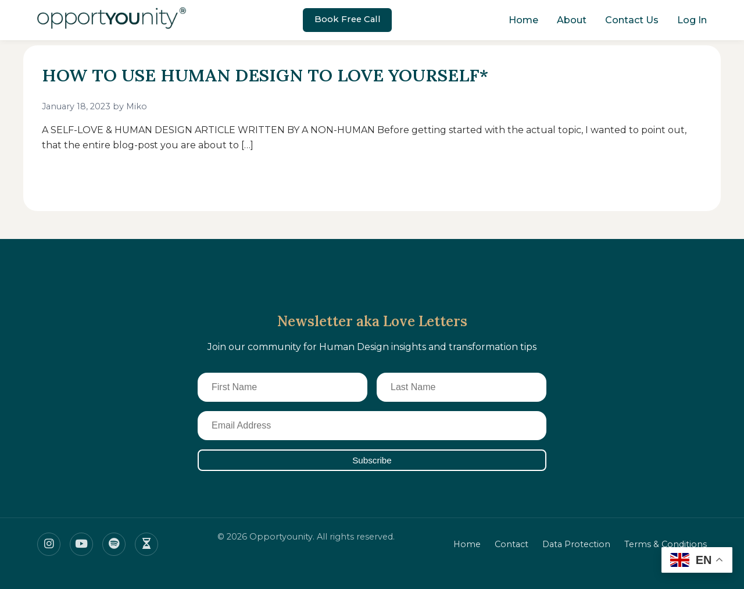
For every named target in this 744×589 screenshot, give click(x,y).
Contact (511, 544)
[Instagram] (48, 544)
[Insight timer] (146, 544)
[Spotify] (114, 544)
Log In (692, 20)
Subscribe (372, 460)
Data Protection (576, 544)
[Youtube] (81, 544)
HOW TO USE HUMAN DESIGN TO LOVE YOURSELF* (279, 75)
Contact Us (632, 20)
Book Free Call (347, 19)
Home (523, 20)
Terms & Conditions (665, 544)
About (571, 20)
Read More (80, 179)
